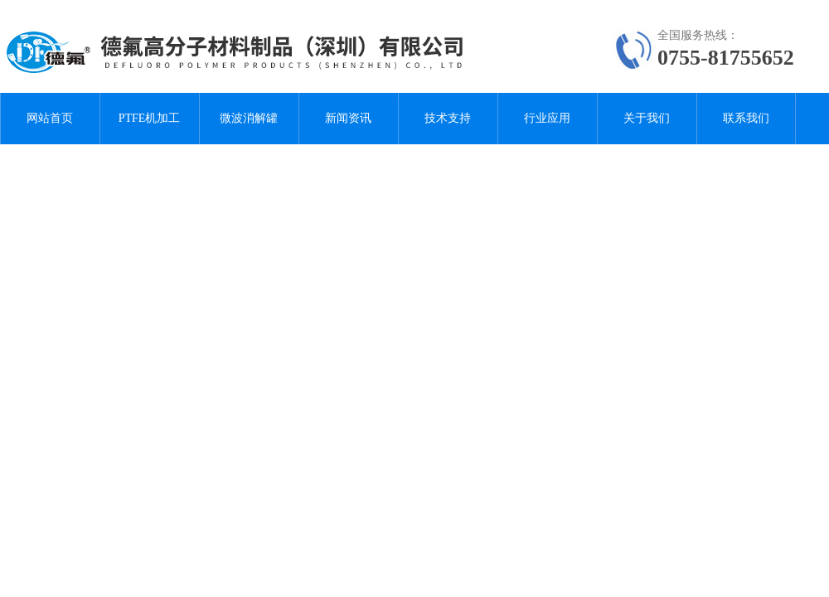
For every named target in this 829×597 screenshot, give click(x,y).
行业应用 (547, 118)
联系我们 (746, 118)
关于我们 (646, 118)
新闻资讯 (348, 118)
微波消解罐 (249, 118)
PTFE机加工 (150, 118)
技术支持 (447, 118)
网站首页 (50, 118)
